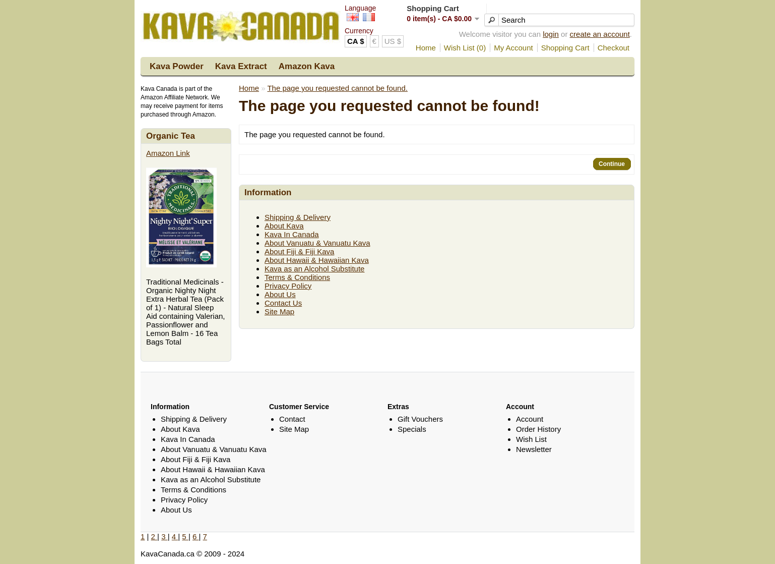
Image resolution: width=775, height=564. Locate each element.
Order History (538, 429)
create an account (600, 34)
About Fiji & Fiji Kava (299, 251)
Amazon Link (168, 153)
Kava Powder (177, 66)
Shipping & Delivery (298, 217)
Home (426, 47)
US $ (392, 41)
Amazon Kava (307, 66)
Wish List (531, 439)
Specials (412, 429)
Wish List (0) (465, 47)
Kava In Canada (292, 234)
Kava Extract (241, 66)
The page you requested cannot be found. (337, 88)
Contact (292, 419)
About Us (280, 294)
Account (529, 419)
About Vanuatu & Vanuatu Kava (317, 243)
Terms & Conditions (297, 277)
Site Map (279, 311)
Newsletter (534, 449)
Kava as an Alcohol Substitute (314, 268)
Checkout (613, 47)
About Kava (284, 225)
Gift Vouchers (420, 419)
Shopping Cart (565, 47)
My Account (513, 47)
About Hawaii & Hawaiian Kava (317, 260)
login (551, 34)
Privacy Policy (288, 285)
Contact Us (283, 303)
